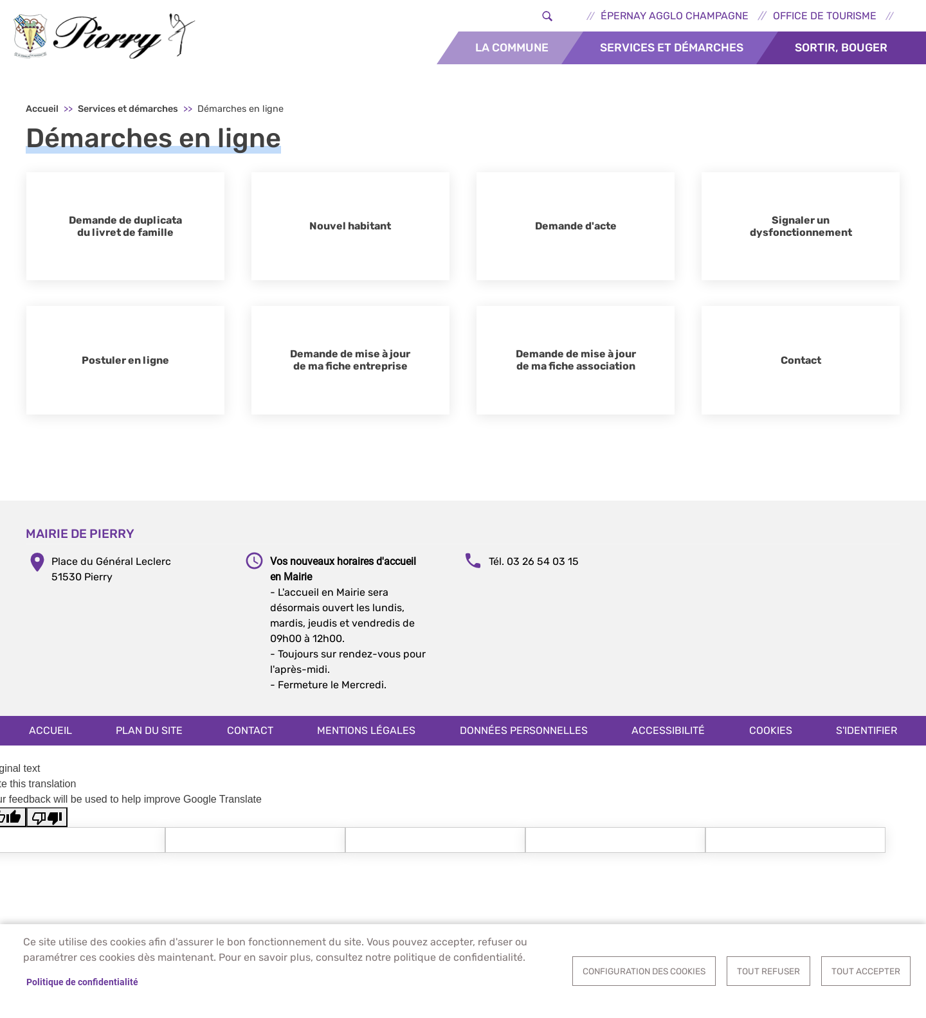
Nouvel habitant (350, 233)
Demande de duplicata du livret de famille (125, 232)
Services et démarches (671, 47)
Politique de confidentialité (82, 982)
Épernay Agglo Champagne (675, 16)
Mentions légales (366, 737)
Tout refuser (768, 971)
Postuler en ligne (125, 367)
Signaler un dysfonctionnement (801, 232)
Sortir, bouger (841, 47)
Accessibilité (668, 737)
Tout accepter (865, 971)
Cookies (770, 737)
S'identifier (866, 737)
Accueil (42, 116)
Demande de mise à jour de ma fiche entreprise (350, 367)
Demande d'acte (576, 233)
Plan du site (149, 737)
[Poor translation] (47, 824)
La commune (512, 47)
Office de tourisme (824, 16)
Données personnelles (524, 737)
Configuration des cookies (644, 971)
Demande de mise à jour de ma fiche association (576, 367)
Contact (801, 367)
